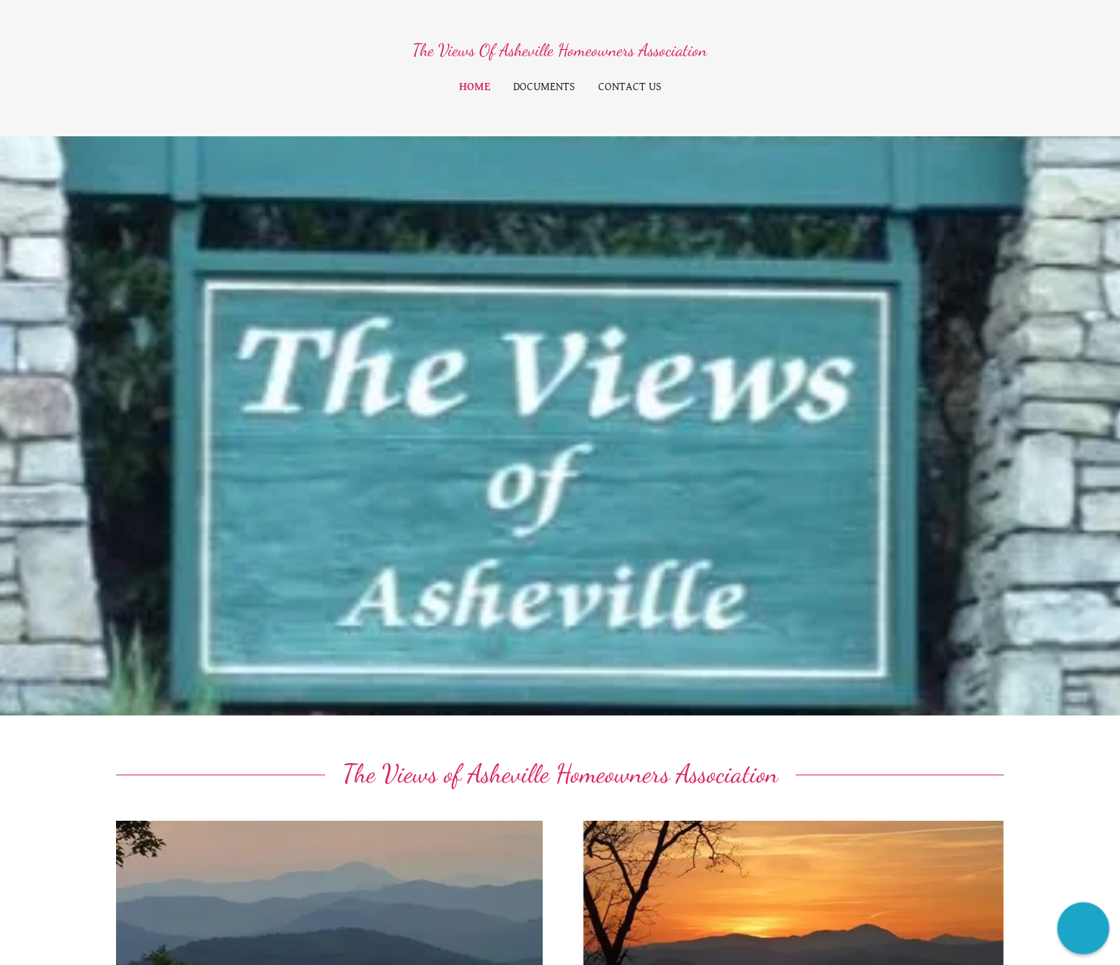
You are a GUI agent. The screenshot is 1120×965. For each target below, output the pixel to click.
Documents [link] (544, 87)
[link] (559, 51)
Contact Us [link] (630, 87)
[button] (1083, 928)
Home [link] (474, 87)
